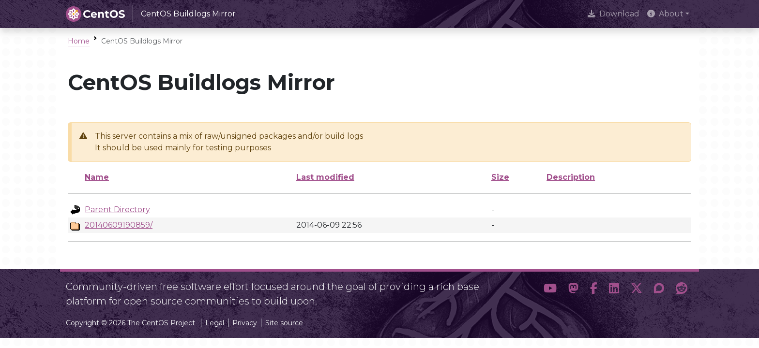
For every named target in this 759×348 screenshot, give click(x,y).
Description (570, 177)
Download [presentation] (613, 13)
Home (79, 41)
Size (500, 177)
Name (97, 177)
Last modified (325, 177)
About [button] (665, 13)
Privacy (244, 323)
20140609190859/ (118, 225)
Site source (284, 323)
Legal (214, 323)
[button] (550, 290)
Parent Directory (117, 209)
